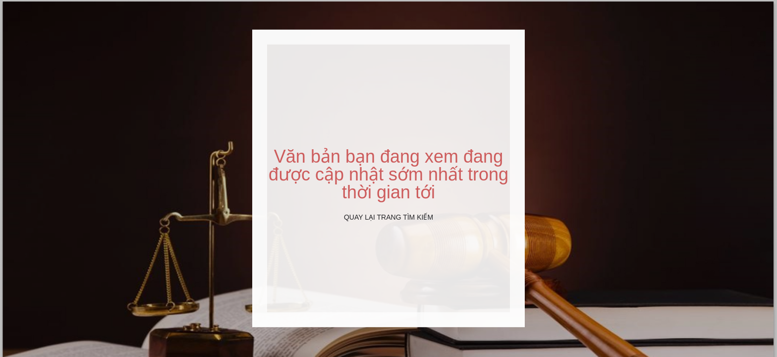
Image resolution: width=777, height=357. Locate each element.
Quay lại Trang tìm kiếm (388, 217)
